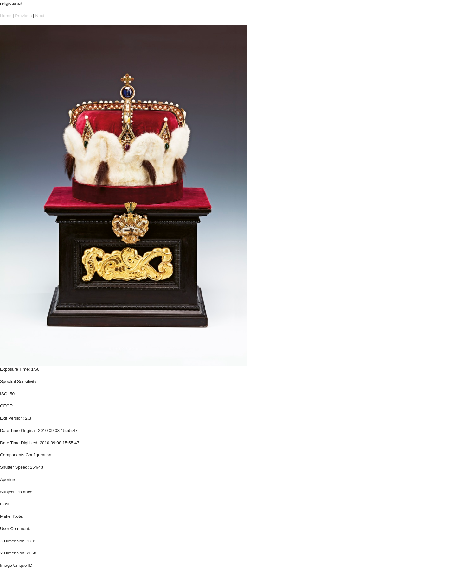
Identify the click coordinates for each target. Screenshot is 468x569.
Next (39, 15)
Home (5, 15)
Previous (23, 15)
